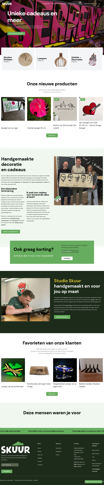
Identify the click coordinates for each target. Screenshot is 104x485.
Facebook (58, 448)
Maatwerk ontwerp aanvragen (93, 481)
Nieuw (4, 99)
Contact (40, 461)
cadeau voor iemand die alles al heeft (38, 194)
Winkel (39, 451)
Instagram (58, 451)
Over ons (40, 455)
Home (39, 448)
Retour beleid (96, 463)
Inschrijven (67, 258)
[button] (99, 3)
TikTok (57, 455)
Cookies (35, 480)
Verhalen (40, 465)
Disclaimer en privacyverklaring (23, 480)
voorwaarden (95, 466)
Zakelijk (40, 458)
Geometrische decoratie (16, 33)
